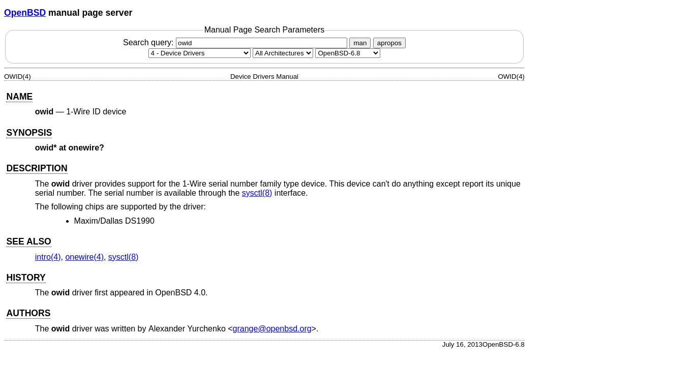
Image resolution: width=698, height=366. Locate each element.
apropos (389, 43)
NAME (19, 97)
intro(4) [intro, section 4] (48, 257)
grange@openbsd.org (272, 328)
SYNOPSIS (29, 133)
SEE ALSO (28, 241)
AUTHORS (28, 313)
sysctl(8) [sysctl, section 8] (257, 193)
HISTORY (25, 277)
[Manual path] (347, 53)
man (360, 43)
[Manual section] (199, 53)
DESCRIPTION (36, 168)
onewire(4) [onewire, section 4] (84, 257)
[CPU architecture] (283, 53)
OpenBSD (25, 13)
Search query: (236, 42)
